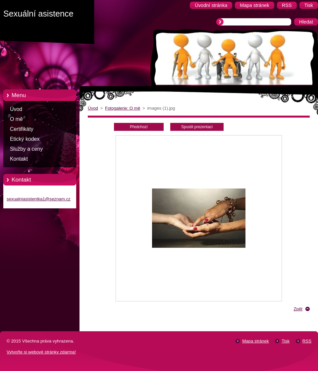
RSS (306, 341)
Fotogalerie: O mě (122, 108)
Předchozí (139, 127)
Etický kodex (24, 139)
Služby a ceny (26, 149)
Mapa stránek (255, 341)
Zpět (297, 308)
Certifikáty (21, 129)
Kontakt (19, 159)
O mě (16, 119)
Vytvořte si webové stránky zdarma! (41, 351)
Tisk (286, 341)
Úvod (16, 109)
